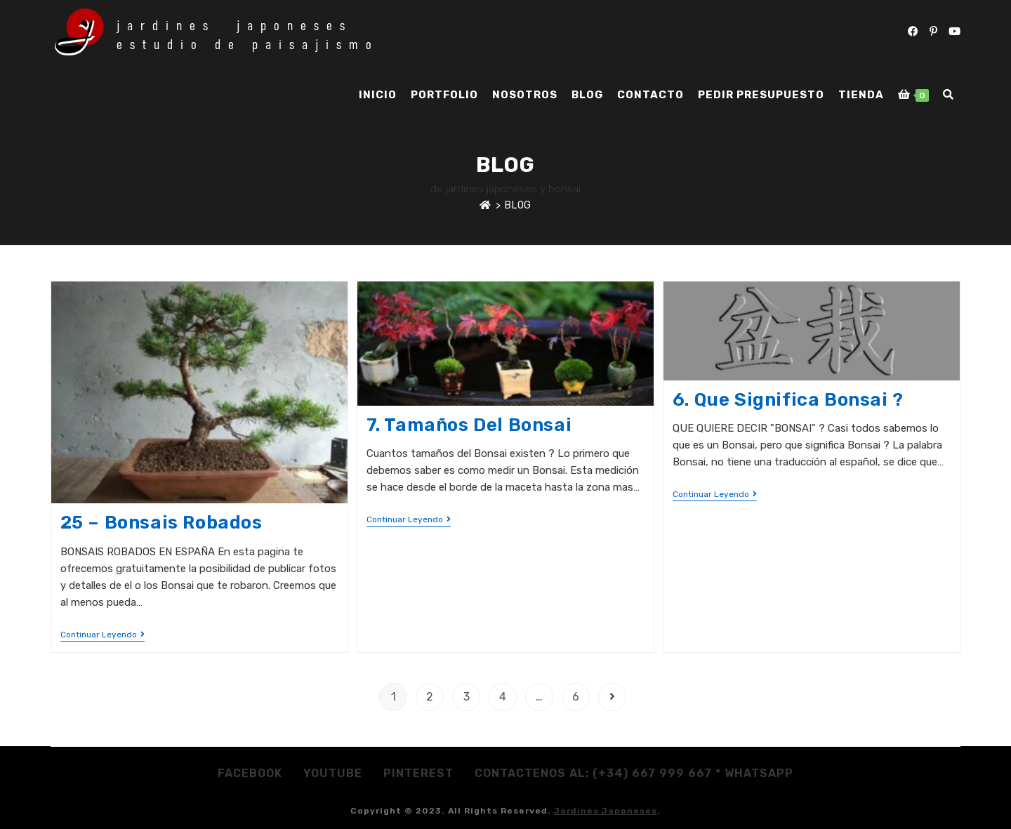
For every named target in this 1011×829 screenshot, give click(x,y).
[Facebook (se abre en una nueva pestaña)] (913, 31)
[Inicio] (485, 205)
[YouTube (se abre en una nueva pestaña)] (954, 31)
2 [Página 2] (429, 696)
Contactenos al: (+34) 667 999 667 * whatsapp (634, 773)
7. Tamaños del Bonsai (469, 425)
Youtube (332, 773)
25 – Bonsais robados (161, 522)
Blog (518, 205)
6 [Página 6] (575, 696)
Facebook (250, 773)
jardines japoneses (605, 811)
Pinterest (418, 773)
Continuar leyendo (102, 634)
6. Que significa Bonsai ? (788, 400)
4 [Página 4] (502, 696)
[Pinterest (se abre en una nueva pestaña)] (933, 31)
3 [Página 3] (466, 696)
